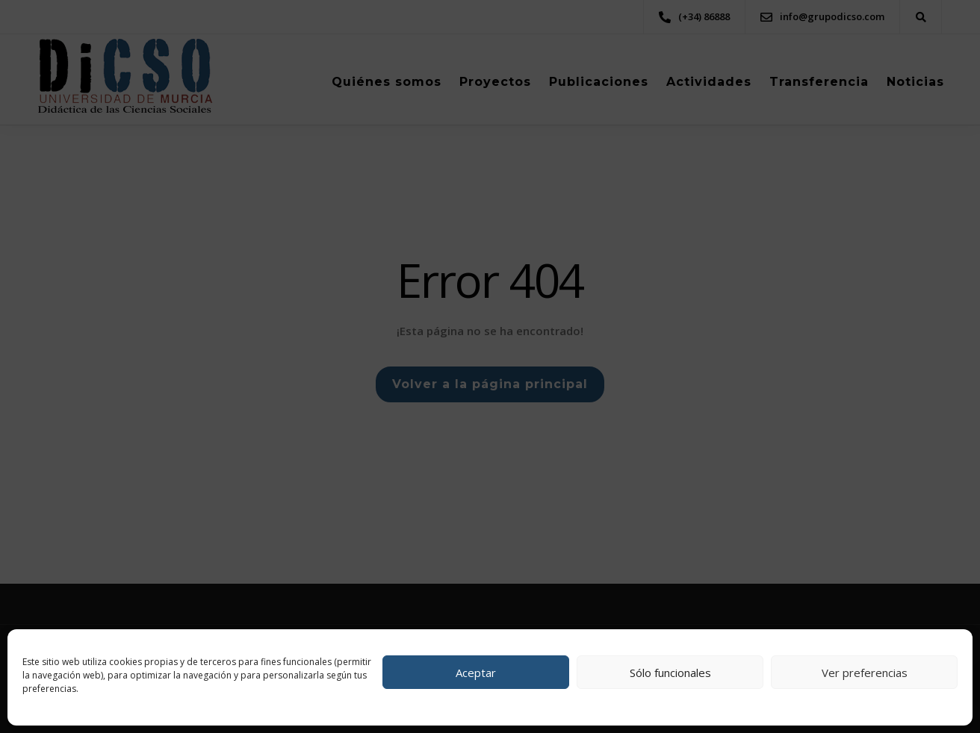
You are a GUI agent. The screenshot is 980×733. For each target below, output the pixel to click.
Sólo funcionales (670, 672)
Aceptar (476, 672)
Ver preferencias (865, 672)
